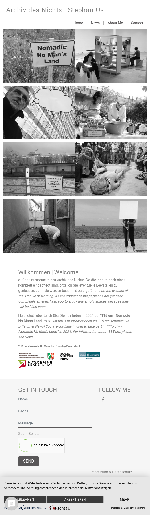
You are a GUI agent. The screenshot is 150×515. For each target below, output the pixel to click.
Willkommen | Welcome (48, 272)
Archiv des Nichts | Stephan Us (55, 10)
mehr (124, 500)
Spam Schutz (28, 434)
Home (78, 23)
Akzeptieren (75, 500)
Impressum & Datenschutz (111, 472)
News (95, 23)
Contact (137, 23)
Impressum (117, 508)
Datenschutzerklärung (135, 508)
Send (28, 461)
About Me (115, 23)
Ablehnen (25, 500)
